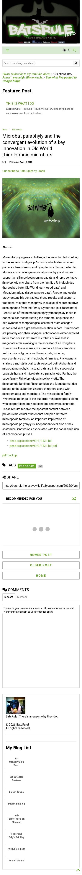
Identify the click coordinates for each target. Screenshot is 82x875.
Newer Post (41, 555)
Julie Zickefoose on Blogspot (16, 818)
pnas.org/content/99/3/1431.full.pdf (33, 446)
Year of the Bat (16, 860)
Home (4, 130)
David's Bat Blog (16, 803)
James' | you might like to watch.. (22, 77)
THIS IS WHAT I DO (20, 103)
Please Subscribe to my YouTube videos (26, 74)
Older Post (41, 565)
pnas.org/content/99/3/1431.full (31, 441)
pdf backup (9, 455)
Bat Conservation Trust (16, 762)
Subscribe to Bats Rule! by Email (23, 171)
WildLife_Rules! (16, 849)
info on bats (17, 130)
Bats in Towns (16, 792)
